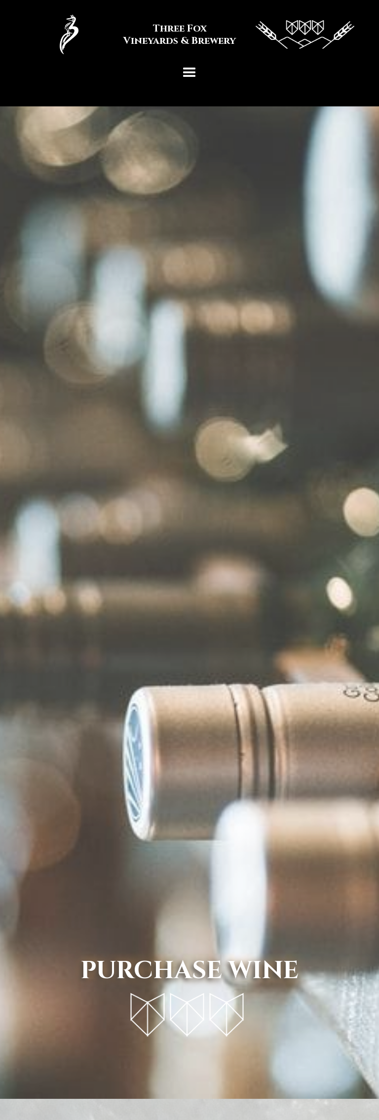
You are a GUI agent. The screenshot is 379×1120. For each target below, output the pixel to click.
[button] (189, 73)
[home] (189, 34)
